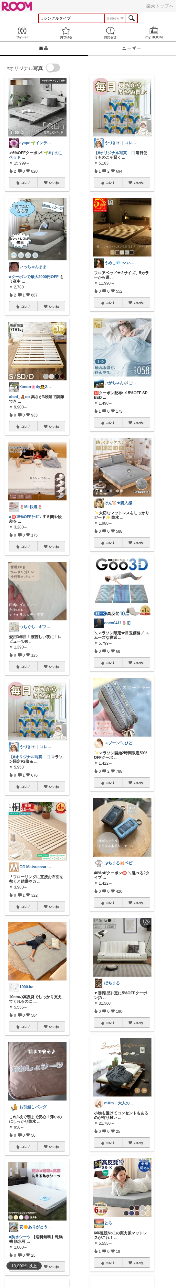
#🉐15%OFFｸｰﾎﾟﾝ (25, 517)
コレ (26, 182)
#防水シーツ (20, 1237)
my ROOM (154, 33)
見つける (66, 33)
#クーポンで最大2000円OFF (33, 277)
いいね (54, 182)
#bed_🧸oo (19, 397)
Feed (22, 33)
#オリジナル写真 (27, 757)
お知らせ (110, 33)
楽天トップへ (159, 5)
